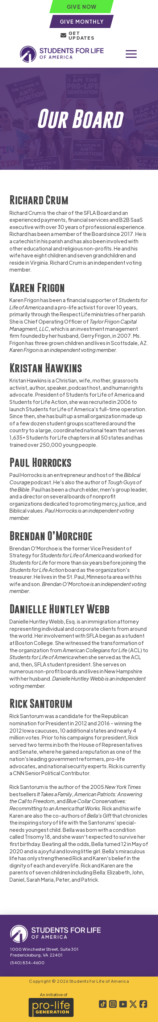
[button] (131, 54)
